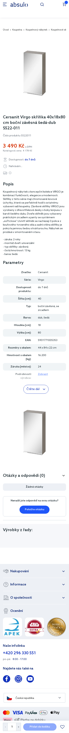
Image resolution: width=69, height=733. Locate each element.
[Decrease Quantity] (5, 727)
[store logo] (19, 4)
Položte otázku (34, 509)
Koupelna (17, 30)
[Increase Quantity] (18, 727)
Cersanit (43, 272)
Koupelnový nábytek (36, 30)
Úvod (6, 30)
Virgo (41, 280)
